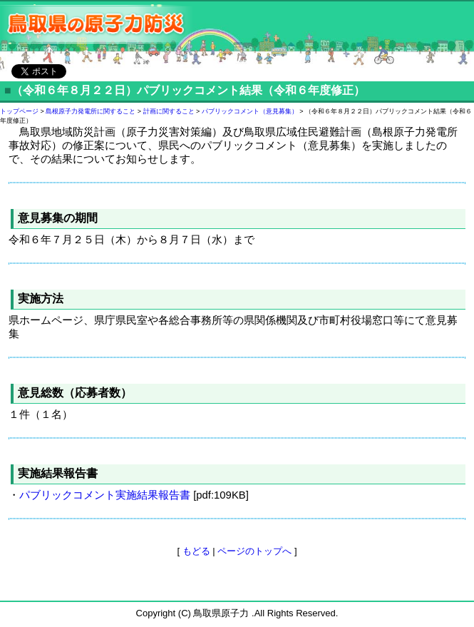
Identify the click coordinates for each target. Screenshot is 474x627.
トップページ (19, 111)
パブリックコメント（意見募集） (250, 111)
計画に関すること (169, 111)
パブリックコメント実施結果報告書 (104, 495)
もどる (196, 551)
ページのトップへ (254, 551)
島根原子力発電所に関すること (90, 111)
